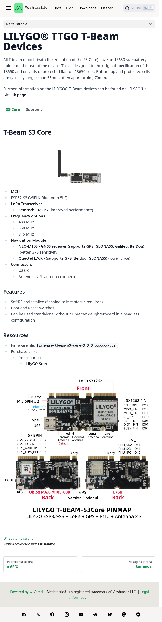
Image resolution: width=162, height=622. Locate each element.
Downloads (87, 8)
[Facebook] (52, 614)
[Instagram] (66, 614)
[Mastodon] (124, 614)
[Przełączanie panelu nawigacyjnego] (8, 8)
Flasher (107, 8)
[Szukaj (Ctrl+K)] (139, 8)
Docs (57, 8)
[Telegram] (138, 614)
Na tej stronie (16, 24)
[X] (38, 614)
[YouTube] (81, 614)
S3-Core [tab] (13, 109)
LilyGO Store (37, 363)
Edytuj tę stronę (18, 538)
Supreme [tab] (34, 109)
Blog (69, 8)
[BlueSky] (109, 614)
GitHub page (14, 94)
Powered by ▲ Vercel (26, 591)
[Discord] (23, 614)
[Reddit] (95, 614)
